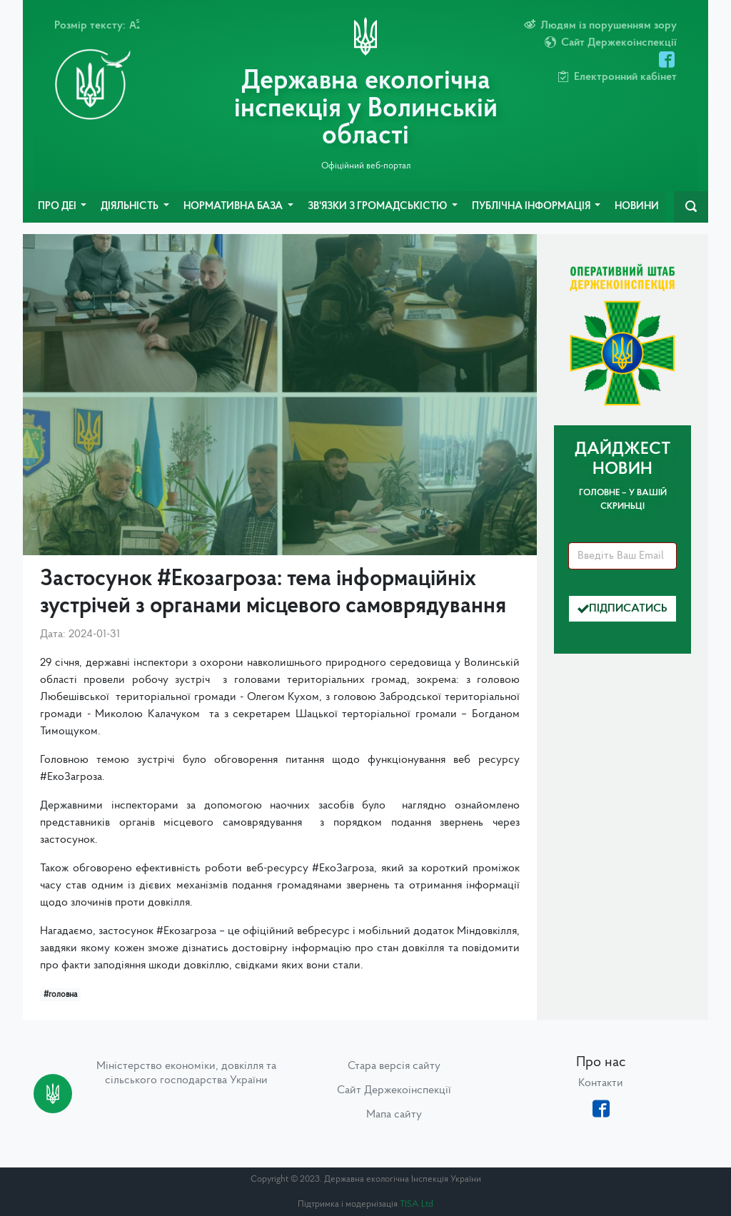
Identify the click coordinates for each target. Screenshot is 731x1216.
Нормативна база (234, 206)
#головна (60, 994)
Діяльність (131, 206)
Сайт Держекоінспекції (394, 1090)
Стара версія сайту (394, 1066)
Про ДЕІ (58, 206)
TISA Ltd (416, 1204)
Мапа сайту (394, 1114)
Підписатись (622, 608)
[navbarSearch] (691, 207)
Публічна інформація (532, 206)
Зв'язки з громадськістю (378, 206)
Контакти (600, 1083)
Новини (637, 206)
